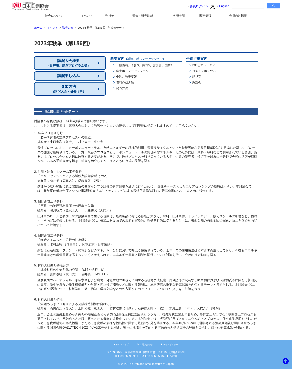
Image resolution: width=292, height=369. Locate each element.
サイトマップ (122, 344)
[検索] (247, 6)
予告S (135, 65)
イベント (87, 15)
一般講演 (122, 65)
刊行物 (109, 15)
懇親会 (196, 82)
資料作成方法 (125, 82)
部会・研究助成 (142, 15)
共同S (146, 65)
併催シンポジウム (204, 71)
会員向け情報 (238, 15)
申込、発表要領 (126, 76)
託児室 (196, 76)
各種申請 (179, 15)
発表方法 (122, 88)
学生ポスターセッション (132, 71)
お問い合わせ (146, 344)
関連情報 (205, 15)
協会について (54, 15)
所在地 (173, 356)
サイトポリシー (170, 344)
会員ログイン (199, 6)
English (224, 6)
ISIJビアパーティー (205, 65)
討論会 (157, 65)
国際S (168, 65)
